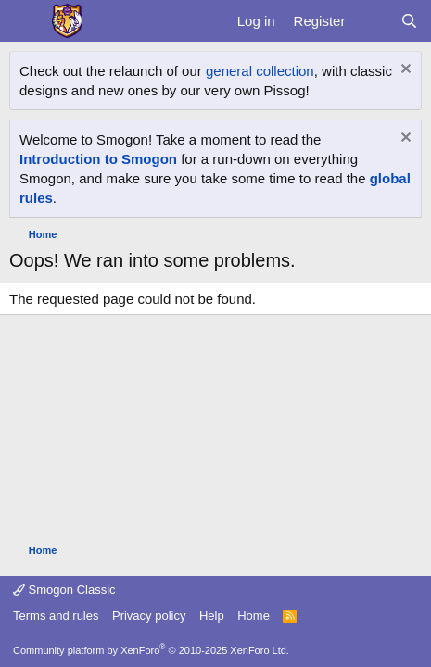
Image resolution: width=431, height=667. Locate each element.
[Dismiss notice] (404, 71)
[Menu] (25, 21)
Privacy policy (148, 616)
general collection (260, 71)
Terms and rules (55, 616)
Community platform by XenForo (151, 650)
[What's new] (372, 21)
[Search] (409, 21)
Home (253, 616)
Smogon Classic (64, 590)
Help (211, 616)
